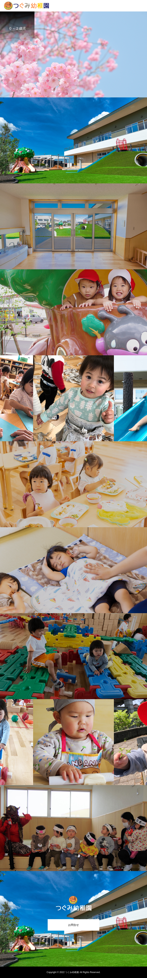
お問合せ (73, 924)
